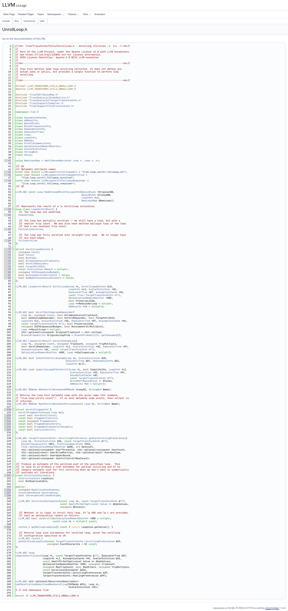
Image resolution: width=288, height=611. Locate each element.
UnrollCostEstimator (37, 475)
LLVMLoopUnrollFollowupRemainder (63, 180)
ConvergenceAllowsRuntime (43, 495)
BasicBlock (31, 123)
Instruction (35, 269)
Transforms (29, 21)
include (6, 21)
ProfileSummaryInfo (37, 143)
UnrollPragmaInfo (37, 409)
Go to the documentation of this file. (24, 38)
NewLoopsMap (32, 160)
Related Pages (26, 14)
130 (7, 415)
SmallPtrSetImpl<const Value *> (90, 504)
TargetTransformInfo (43, 323)
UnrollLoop (60, 286)
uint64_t (24, 527)
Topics (40, 14)
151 (7, 475)
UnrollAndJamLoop (64, 340)
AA (85, 306)
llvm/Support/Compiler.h (46, 103)
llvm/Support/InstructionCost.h (51, 106)
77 (7, 263)
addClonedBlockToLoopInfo (63, 192)
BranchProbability (33, 335)
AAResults (30, 120)
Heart (49, 269)
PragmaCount (48, 421)
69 (7, 240)
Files (87, 14)
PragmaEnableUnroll (47, 423)
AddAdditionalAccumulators (44, 277)
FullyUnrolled (28, 240)
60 (7, 214)
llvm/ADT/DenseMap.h (43, 94)
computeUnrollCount (28, 555)
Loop (27, 134)
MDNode (28, 140)
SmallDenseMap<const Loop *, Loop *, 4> (71, 160)
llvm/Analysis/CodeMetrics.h (49, 97)
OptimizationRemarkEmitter (42, 146)
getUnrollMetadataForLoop (57, 403)
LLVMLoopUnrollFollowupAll (59, 171)
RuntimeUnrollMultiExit (41, 275)
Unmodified (26, 214)
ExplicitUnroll (44, 429)
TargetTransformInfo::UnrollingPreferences (57, 438)
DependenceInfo (34, 129)
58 (7, 209)
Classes (73, 14)
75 (7, 257)
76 (7, 260)
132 (7, 421)
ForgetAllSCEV (35, 266)
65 (7, 229)
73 (7, 252)
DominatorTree (33, 131)
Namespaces (55, 14)
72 (7, 249)
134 (7, 426)
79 (7, 269)
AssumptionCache (35, 117)
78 (7, 266)
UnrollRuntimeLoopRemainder (54, 312)
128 (7, 409)
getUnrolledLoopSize (32, 541)
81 (7, 275)
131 (7, 418)
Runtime (31, 257)
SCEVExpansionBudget (45, 272)
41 (7, 160)
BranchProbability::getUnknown (95, 335)
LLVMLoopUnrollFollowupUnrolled (62, 174)
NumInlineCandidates (45, 489)
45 (7, 171)
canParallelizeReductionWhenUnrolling (41, 584)
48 (7, 180)
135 (7, 429)
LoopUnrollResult (42, 209)
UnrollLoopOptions (38, 249)
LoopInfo (30, 137)
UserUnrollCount (45, 415)
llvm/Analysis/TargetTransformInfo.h (55, 100)
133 (7, 423)
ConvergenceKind (29, 492)
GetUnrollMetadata (52, 389)
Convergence (49, 492)
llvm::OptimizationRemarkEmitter (43, 446)
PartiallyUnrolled (31, 229)
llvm (17, 21)
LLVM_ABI (21, 192)
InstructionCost (29, 478)
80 (7, 272)
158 (7, 495)
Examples (100, 14)
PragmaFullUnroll (45, 418)
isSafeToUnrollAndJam (50, 358)
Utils (42, 21)
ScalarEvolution (35, 149)
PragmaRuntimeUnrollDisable (52, 426)
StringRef (30, 151)
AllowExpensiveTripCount (42, 260)
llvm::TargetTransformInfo (95, 295)
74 (7, 254)
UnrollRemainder (36, 263)
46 (7, 174)
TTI (118, 295)
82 (7, 277)
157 (7, 492)
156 (7, 489)
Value (27, 154)
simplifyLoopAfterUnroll (52, 369)
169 (7, 527)
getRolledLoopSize (43, 527)
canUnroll (45, 518)
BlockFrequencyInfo (37, 126)
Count (35, 252)
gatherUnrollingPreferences (107, 438)
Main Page (9, 14)
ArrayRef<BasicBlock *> (86, 380)
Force (29, 254)
